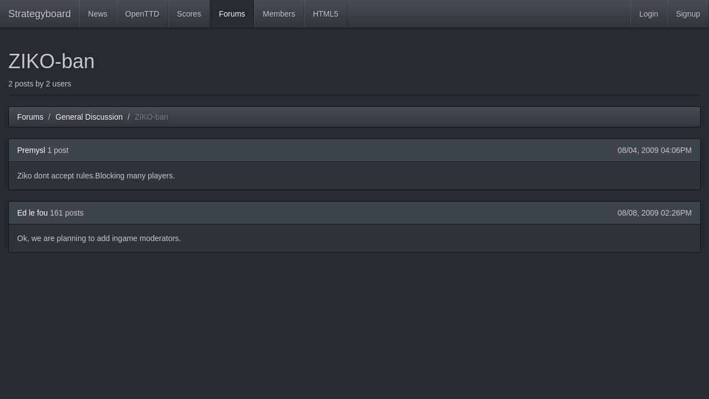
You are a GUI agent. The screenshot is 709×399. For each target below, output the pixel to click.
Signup (688, 13)
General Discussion (88, 116)
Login (648, 13)
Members (279, 13)
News (97, 13)
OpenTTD (142, 13)
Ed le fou (32, 212)
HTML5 (325, 13)
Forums (232, 13)
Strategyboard (39, 13)
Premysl (31, 150)
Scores (189, 13)
